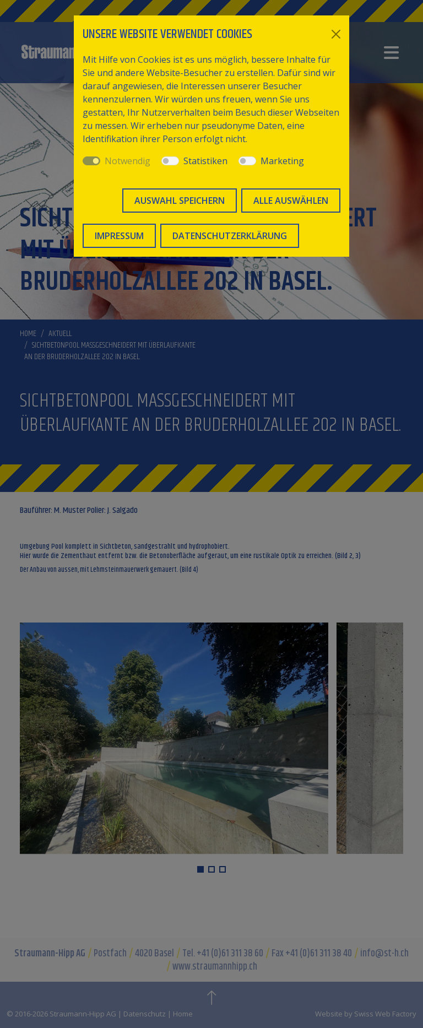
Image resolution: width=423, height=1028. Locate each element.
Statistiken (205, 161)
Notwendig (127, 161)
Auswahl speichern (179, 200)
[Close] (336, 34)
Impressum (119, 236)
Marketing (282, 161)
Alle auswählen (290, 200)
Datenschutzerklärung (229, 236)
